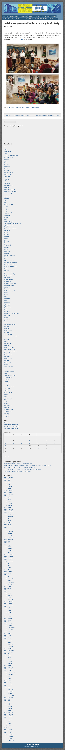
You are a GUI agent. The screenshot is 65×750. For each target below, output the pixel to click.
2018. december (8, 622)
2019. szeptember (9, 605)
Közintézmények (8, 279)
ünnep (32, 107)
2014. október (8, 716)
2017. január (7, 665)
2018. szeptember (9, 627)
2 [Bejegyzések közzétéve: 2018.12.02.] (54, 437)
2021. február (8, 573)
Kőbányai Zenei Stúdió (10, 266)
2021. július (7, 563)
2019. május (7, 612)
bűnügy (6, 168)
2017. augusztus (8, 652)
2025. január (7, 488)
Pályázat (6, 340)
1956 (5, 146)
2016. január (7, 688)
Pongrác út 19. (8, 356)
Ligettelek (7, 306)
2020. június (7, 588)
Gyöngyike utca (8, 225)
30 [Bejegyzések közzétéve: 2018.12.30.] (54, 449)
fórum (6, 206)
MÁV (5, 309)
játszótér (6, 242)
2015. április (7, 704)
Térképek (31, 16)
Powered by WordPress (29, 746)
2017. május (7, 657)
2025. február (8, 486)
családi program (8, 174)
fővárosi (6, 210)
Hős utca (6, 232)
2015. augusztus (8, 697)
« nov (5, 456)
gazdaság (7, 215)
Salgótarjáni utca (8, 366)
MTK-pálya (7, 319)
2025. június (7, 481)
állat (5, 153)
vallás (5, 402)
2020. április (7, 592)
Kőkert (6, 268)
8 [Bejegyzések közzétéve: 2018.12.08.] (46, 440)
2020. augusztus (8, 584)
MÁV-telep (7, 311)
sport (5, 368)
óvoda (6, 338)
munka (6, 323)
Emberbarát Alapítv (9, 189)
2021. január (7, 575)
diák (5, 178)
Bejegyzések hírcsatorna (11, 424)
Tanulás (6, 381)
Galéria (25, 18)
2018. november (8, 624)
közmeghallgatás (9, 285)
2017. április (7, 659)
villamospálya (8, 411)
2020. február (8, 595)
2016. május (7, 680)
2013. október (8, 738)
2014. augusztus (8, 720)
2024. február (8, 505)
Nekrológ (6, 326)
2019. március (8, 616)
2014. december (8, 712)
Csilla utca (7, 176)
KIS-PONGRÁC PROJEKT (41, 18)
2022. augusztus (8, 539)
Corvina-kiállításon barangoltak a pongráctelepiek (17, 115)
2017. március (8, 661)
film (5, 200)
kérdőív (6, 247)
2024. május (7, 499)
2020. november (8, 578)
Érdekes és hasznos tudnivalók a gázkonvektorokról (18, 463)
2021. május (7, 567)
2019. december (8, 599)
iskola (6, 238)
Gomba (6, 217)
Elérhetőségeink (8, 18)
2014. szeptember (9, 718)
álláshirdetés (7, 151)
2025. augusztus (8, 477)
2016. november (8, 669)
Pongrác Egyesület (9, 347)
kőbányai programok (10, 264)
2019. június (7, 610)
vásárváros (7, 403)
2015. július (7, 699)
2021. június (7, 565)
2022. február (8, 550)
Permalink (36, 107)
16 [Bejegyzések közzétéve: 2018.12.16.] (54, 443)
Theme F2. (38, 746)
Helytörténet (7, 227)
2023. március (8, 526)
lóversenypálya (8, 308)
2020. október (8, 580)
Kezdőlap (5, 16)
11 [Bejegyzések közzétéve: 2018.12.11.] (13, 443)
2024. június (7, 498)
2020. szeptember (9, 582)
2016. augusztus (8, 674)
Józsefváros (7, 245)
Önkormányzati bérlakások (11, 336)
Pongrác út (7, 353)
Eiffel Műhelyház (8, 185)
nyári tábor (7, 332)
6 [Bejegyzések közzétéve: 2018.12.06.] (29, 440)
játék (5, 240)
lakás (5, 300)
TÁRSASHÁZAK (53, 18)
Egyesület (18, 18)
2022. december (8, 531)
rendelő (6, 360)
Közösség (24, 16)
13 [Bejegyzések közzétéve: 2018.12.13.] (30, 443)
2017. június (7, 656)
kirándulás (7, 253)
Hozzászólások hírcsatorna (11, 426)
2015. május (7, 703)
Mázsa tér (7, 315)
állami (5, 150)
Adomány (6, 148)
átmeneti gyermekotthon (11, 155)
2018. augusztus (8, 629)
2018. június (7, 633)
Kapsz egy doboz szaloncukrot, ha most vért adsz (48, 115)
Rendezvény (28, 107)
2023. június (7, 520)
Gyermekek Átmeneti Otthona (12, 223)
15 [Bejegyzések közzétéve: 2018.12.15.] (46, 443)
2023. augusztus (8, 516)
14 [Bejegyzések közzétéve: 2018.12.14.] (38, 443)
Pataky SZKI (7, 343)
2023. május (7, 522)
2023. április (7, 524)
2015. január (7, 710)
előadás (6, 187)
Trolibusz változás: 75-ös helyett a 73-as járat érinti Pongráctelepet (22, 469)
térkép (6, 385)
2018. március (8, 639)
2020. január (7, 597)
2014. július (7, 721)
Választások (7, 400)
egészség (7, 183)
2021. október (8, 558)
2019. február (8, 618)
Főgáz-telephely (8, 204)
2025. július (7, 479)
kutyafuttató (7, 298)
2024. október (8, 492)
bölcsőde (6, 165)
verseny (6, 407)
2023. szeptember (9, 515)
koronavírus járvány (9, 274)
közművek (7, 287)
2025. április (7, 484)
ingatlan (6, 236)
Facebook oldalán (18, 39)
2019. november (8, 601)
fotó (5, 208)
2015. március (8, 706)
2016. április (7, 682)
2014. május (7, 725)
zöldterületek (8, 417)
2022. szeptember (9, 537)
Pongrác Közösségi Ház (20, 107)
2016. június (7, 678)
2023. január (7, 530)
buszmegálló (7, 170)
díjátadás (6, 180)
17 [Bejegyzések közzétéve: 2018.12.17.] (5, 446)
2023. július (7, 518)
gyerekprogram (12, 107)
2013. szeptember (9, 740)
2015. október (8, 693)
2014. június (7, 723)
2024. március (8, 503)
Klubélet (6, 257)
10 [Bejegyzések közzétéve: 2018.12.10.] (5, 443)
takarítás (6, 379)
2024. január (7, 507)
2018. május (7, 635)
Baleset (6, 159)
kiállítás (6, 249)
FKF (5, 202)
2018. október (8, 625)
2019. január (7, 620)
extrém (6, 195)
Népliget (6, 328)
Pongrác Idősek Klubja (10, 349)
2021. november (8, 556)
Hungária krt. (7, 234)
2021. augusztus (8, 562)
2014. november (8, 714)
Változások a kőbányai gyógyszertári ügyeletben (17, 471)
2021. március (8, 571)
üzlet (5, 396)
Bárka (5, 161)
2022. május (7, 545)
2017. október (8, 648)
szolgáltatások (8, 377)
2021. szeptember (9, 560)
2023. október (8, 513)
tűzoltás (6, 390)
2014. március (8, 729)
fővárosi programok (9, 212)
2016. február (8, 686)
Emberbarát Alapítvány (10, 191)
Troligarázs (7, 388)
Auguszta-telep (8, 157)
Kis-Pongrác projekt (9, 255)
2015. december (8, 689)
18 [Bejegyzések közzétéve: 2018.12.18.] (13, 446)
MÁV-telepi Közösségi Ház (11, 313)
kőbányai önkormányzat (10, 262)
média (6, 317)
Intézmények (39, 16)
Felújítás (6, 198)
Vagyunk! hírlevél (50, 16)
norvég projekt (8, 330)
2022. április (7, 546)
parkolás (6, 341)
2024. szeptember (9, 494)
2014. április (7, 727)
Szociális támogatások (10, 375)
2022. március (8, 548)
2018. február (8, 641)
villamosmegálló (8, 409)
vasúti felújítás (8, 405)
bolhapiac (7, 166)
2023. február (8, 528)
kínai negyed (7, 251)
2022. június (7, 543)
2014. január (7, 733)
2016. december (8, 667)
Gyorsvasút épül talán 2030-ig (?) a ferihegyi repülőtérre (19, 467)
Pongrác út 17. (8, 355)
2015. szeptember (9, 695)
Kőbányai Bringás (9, 261)
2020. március (8, 594)
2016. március (8, 684)
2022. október (8, 535)
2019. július (7, 609)
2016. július (7, 676)
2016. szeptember (9, 673)
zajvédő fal (7, 415)
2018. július (7, 631)
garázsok (6, 214)
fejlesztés (7, 197)
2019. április (7, 614)
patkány (6, 345)
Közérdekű (7, 277)
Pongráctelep (14, 16)
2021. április (7, 569)
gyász (5, 219)
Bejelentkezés (8, 423)
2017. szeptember (9, 650)
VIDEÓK (31, 18)
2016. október (8, 671)
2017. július (7, 654)
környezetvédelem (9, 272)
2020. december (9, 577)
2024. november (8, 490)
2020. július (7, 586)
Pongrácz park (8, 358)
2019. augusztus (8, 607)
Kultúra (6, 294)
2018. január (7, 642)
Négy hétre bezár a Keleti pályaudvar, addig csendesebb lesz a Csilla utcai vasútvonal (27, 465)
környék (6, 270)
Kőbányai (6, 259)
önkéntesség (8, 334)
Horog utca (7, 230)
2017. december (8, 644)
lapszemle (7, 304)
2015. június (7, 701)
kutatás (6, 296)
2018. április (7, 637)
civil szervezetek (8, 172)
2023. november (8, 511)
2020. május (7, 590)
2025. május (7, 483)
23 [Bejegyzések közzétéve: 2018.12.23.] (54, 446)
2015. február (8, 708)
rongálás (6, 364)
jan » (9, 456)
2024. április (7, 501)
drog (5, 182)
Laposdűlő (7, 302)
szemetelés (7, 370)
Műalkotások (7, 321)
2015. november (8, 691)
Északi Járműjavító (9, 193)
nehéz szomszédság (10, 324)
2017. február (8, 663)
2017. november (8, 646)
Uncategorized (8, 392)
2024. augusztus (8, 496)
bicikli (5, 163)
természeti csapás (9, 387)
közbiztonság (8, 276)
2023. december (8, 509)
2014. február (8, 731)
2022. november (8, 533)
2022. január (7, 552)
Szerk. (9, 29)
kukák (6, 292)
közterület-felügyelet (10, 291)
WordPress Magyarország (11, 428)
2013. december (8, 735)
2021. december (8, 554)
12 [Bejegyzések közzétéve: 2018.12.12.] (21, 443)
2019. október (8, 603)
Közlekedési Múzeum (10, 283)
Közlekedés (7, 281)
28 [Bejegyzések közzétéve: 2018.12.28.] (38, 449)
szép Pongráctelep (9, 371)
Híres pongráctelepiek (10, 229)
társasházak (7, 383)
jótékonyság (7, 244)
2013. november (8, 736)
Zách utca (6, 413)
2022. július (7, 541)
